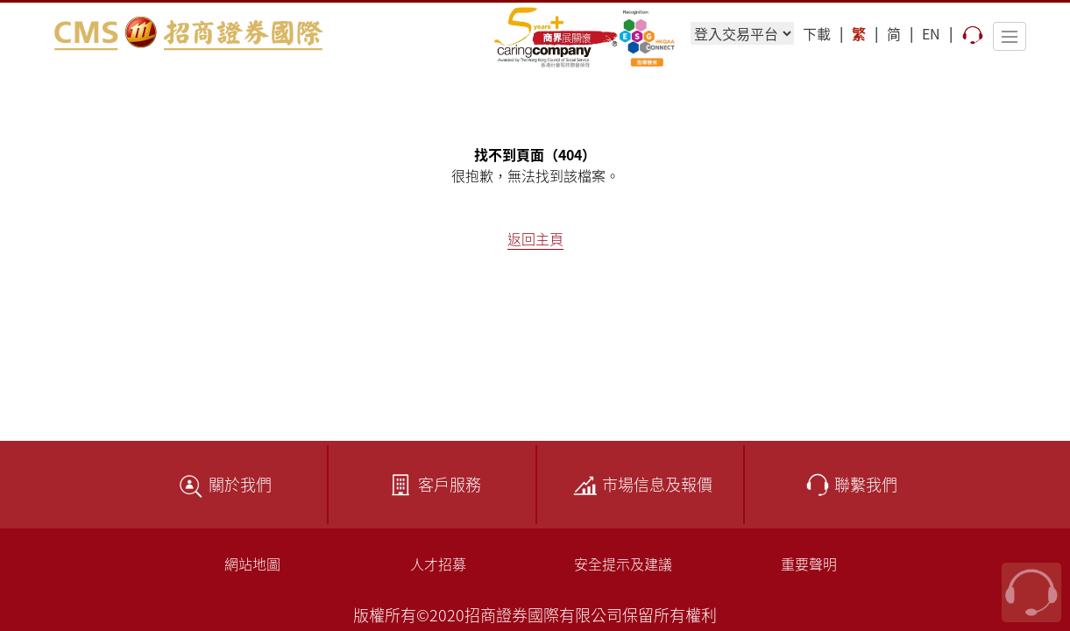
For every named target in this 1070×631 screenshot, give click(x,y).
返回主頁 (535, 238)
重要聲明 (809, 563)
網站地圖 (252, 563)
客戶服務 (432, 484)
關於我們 (223, 484)
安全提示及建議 (623, 563)
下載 (817, 33)
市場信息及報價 (639, 484)
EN (931, 33)
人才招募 (438, 563)
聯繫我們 (848, 484)
